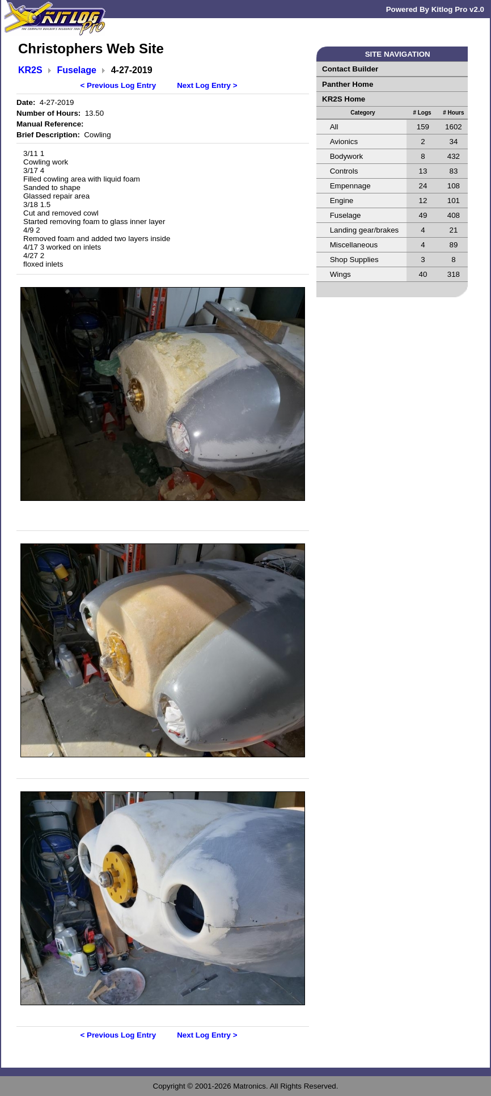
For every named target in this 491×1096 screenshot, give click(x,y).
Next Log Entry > (207, 85)
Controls (344, 171)
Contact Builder (350, 69)
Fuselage (76, 70)
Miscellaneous (354, 245)
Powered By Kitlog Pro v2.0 (435, 9)
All (334, 127)
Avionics (344, 141)
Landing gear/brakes (364, 230)
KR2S (30, 70)
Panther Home (347, 84)
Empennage (350, 186)
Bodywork (346, 156)
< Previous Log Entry (118, 85)
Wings (340, 274)
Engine (342, 200)
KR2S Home (343, 99)
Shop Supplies (354, 259)
